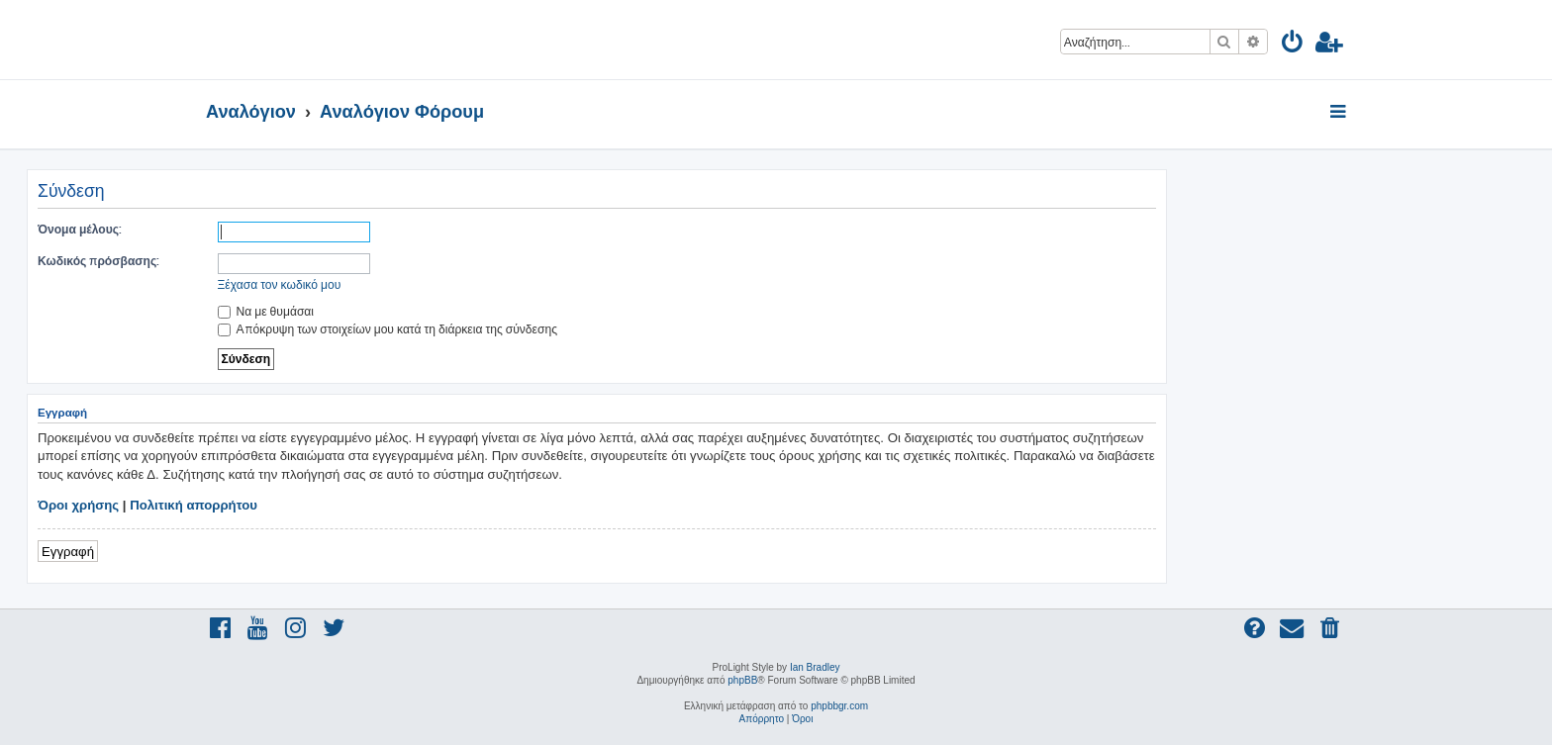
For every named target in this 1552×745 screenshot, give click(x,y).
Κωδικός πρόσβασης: (98, 260)
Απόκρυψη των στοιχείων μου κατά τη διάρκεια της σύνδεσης (387, 329)
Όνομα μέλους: (80, 229)
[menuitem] (1293, 45)
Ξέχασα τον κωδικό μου (279, 284)
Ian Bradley (815, 667)
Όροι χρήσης (78, 505)
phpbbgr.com (839, 705)
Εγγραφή (68, 550)
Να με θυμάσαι (266, 311)
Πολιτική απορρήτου (193, 505)
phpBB (742, 680)
